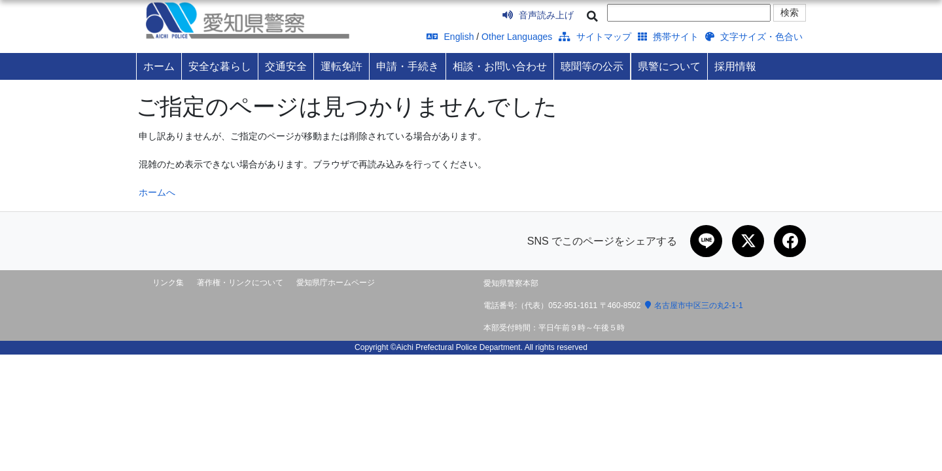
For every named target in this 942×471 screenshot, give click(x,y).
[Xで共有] (747, 241)
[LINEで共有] (704, 241)
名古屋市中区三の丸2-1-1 (694, 306)
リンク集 (168, 283)
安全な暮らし (219, 66)
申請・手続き (407, 66)
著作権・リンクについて (240, 283)
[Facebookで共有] (789, 241)
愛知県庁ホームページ (335, 283)
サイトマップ (595, 36)
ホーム (159, 66)
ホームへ (157, 192)
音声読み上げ (538, 15)
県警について (669, 66)
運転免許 (341, 66)
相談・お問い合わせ (500, 66)
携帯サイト (668, 36)
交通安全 (286, 66)
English (450, 36)
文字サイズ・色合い (754, 36)
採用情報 (735, 66)
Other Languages (516, 36)
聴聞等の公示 (592, 66)
